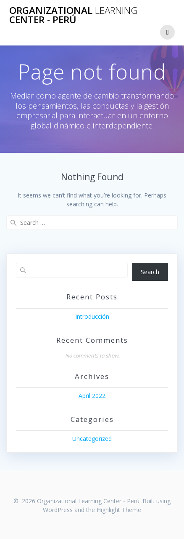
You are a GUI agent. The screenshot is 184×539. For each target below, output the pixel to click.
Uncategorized (92, 439)
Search (150, 272)
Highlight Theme (119, 510)
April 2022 (92, 396)
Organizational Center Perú (73, 15)
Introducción (92, 316)
